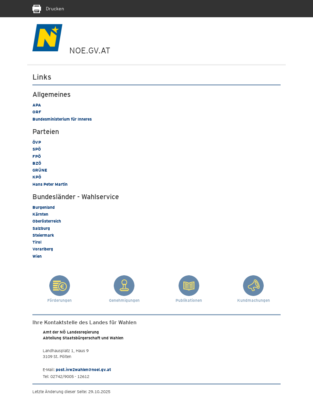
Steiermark (43, 235)
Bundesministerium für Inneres (62, 119)
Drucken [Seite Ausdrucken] (48, 8)
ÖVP (36, 142)
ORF (36, 111)
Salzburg (41, 228)
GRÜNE (39, 170)
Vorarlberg (42, 249)
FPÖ (36, 156)
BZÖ (36, 163)
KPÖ (36, 177)
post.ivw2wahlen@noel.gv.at (83, 369)
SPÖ (36, 149)
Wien (37, 256)
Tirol (36, 242)
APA (36, 104)
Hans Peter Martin (50, 184)
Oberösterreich (46, 221)
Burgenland (43, 207)
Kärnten (40, 214)
